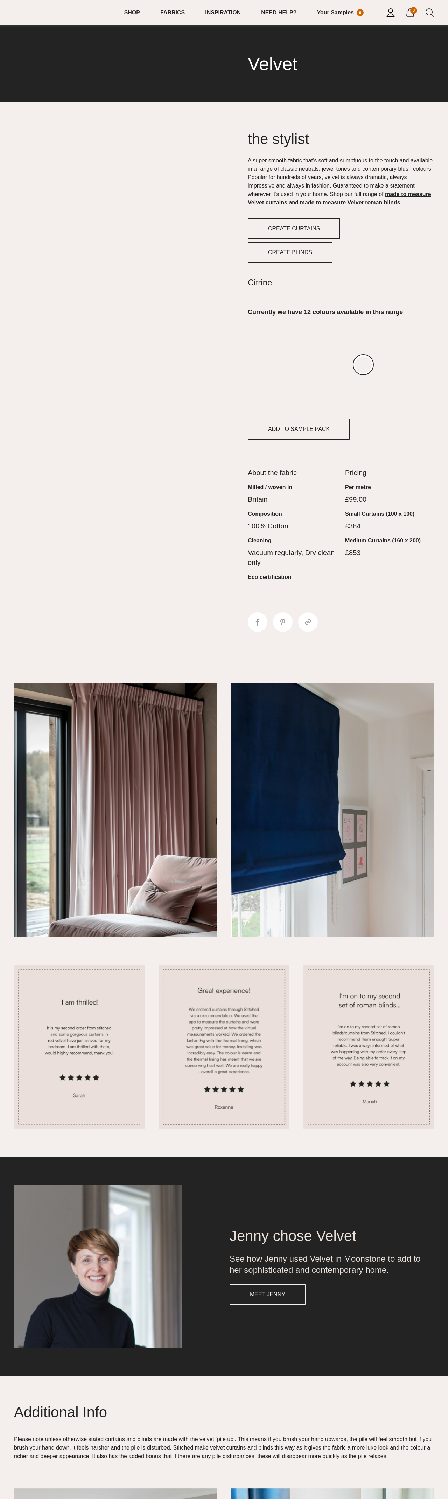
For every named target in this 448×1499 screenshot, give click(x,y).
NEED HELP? (278, 12)
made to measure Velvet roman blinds (350, 202)
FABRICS (172, 12)
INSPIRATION (223, 12)
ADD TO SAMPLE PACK (299, 429)
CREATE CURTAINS (294, 228)
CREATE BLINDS (290, 252)
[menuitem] (136, 12)
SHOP (132, 12)
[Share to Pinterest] (283, 622)
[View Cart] (410, 11)
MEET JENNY (267, 1294)
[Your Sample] (340, 12)
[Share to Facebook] (257, 622)
